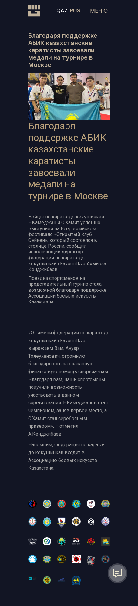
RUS (75, 10)
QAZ (62, 10)
